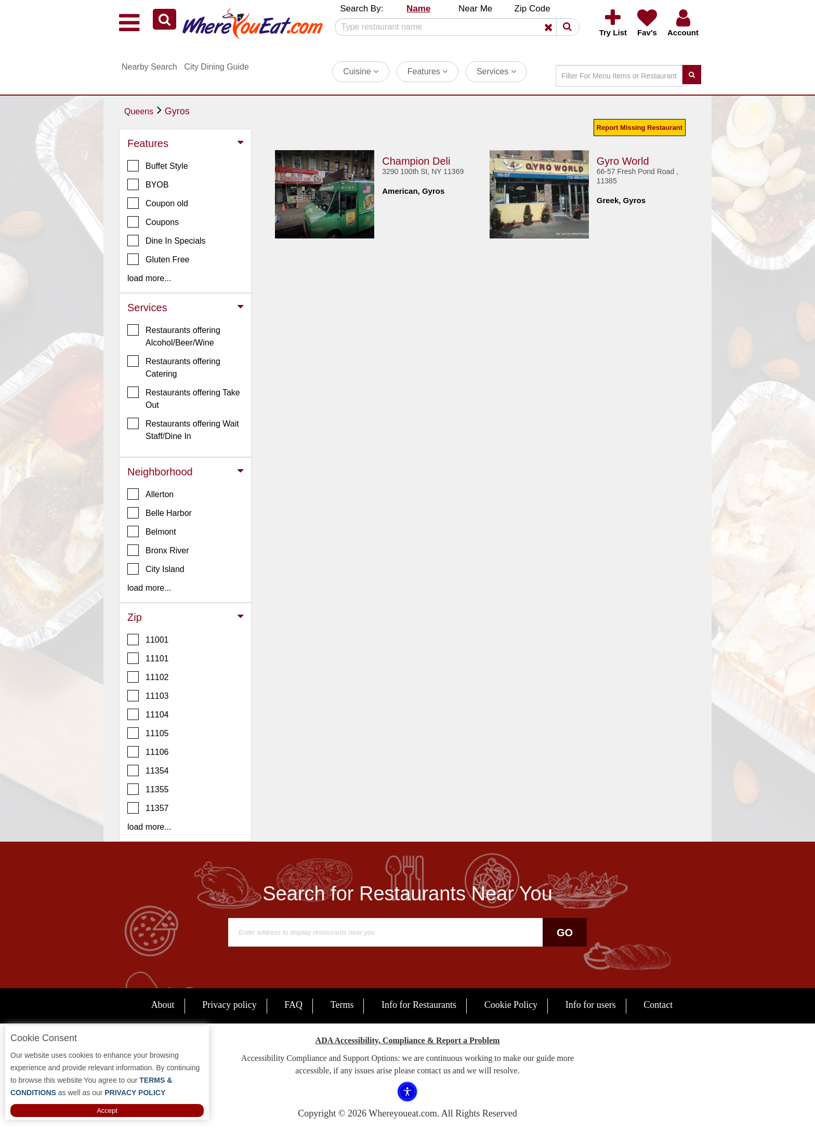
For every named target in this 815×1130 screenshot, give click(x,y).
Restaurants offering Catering (173, 366)
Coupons (153, 222)
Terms (342, 1005)
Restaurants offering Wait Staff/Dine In (183, 429)
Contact (658, 1005)
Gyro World (623, 161)
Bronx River (158, 550)
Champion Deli (416, 161)
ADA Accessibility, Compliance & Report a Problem (408, 1040)
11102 (148, 677)
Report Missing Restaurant (639, 127)
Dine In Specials (166, 240)
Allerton (150, 494)
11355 (148, 789)
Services (496, 71)
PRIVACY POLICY (133, 1092)
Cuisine (360, 71)
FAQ (293, 1005)
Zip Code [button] (532, 9)
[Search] (453, 27)
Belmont (151, 531)
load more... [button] (149, 278)
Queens (138, 111)
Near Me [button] (475, 9)
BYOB (147, 184)
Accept (107, 1110)
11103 (148, 695)
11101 (148, 658)
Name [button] (418, 9)
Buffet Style (157, 165)
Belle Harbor (159, 513)
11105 (148, 733)
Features (427, 71)
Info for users (591, 1005)
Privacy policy (229, 1005)
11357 (148, 808)
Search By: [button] (361, 9)
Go (565, 932)
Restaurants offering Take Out (183, 398)
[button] (164, 19)
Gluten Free (158, 259)
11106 (148, 751)
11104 (148, 714)
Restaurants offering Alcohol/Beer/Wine (173, 335)
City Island (156, 569)
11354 (148, 770)
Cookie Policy (511, 1005)
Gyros (177, 111)
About (163, 1005)
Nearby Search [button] (149, 66)
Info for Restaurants (419, 1005)
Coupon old (157, 203)
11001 (148, 639)
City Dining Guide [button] (216, 66)
